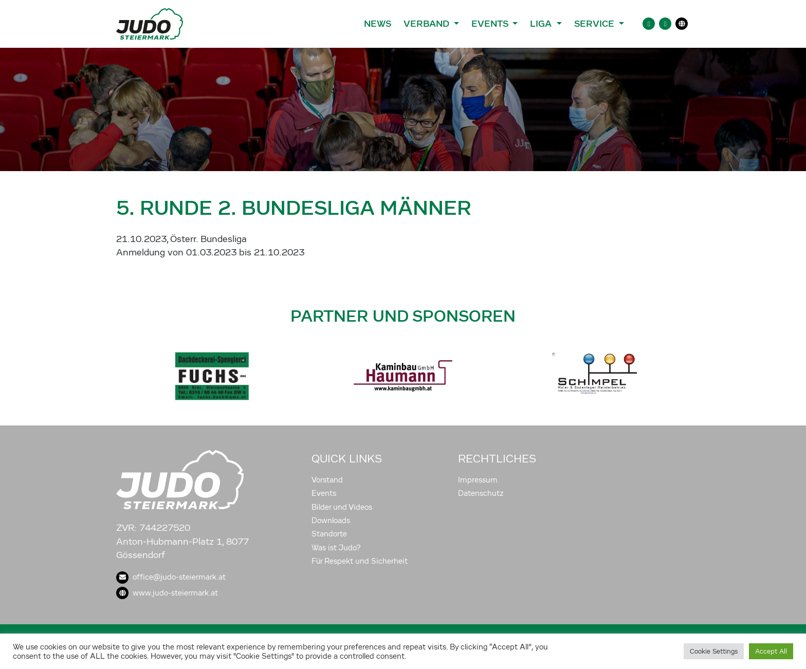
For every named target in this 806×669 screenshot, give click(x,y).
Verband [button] (427, 23)
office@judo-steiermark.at (171, 577)
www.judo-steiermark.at (167, 593)
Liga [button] (542, 23)
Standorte (329, 533)
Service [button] (595, 23)
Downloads (331, 520)
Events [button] (490, 23)
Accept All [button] (771, 651)
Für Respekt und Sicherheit (360, 561)
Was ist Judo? (336, 547)
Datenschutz (481, 493)
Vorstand (327, 480)
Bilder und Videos (342, 507)
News (377, 23)
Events (324, 493)
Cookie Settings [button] (714, 651)
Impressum (478, 480)
